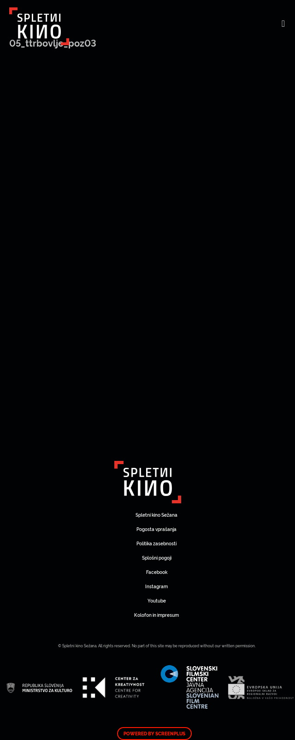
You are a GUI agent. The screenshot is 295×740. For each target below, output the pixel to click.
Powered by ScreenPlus (154, 733)
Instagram (156, 586)
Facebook (156, 572)
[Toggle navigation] (283, 23)
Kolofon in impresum (156, 615)
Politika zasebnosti (156, 543)
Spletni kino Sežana (156, 515)
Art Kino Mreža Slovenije (147, 482)
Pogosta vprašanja (156, 529)
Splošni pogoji (156, 558)
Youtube (157, 600)
